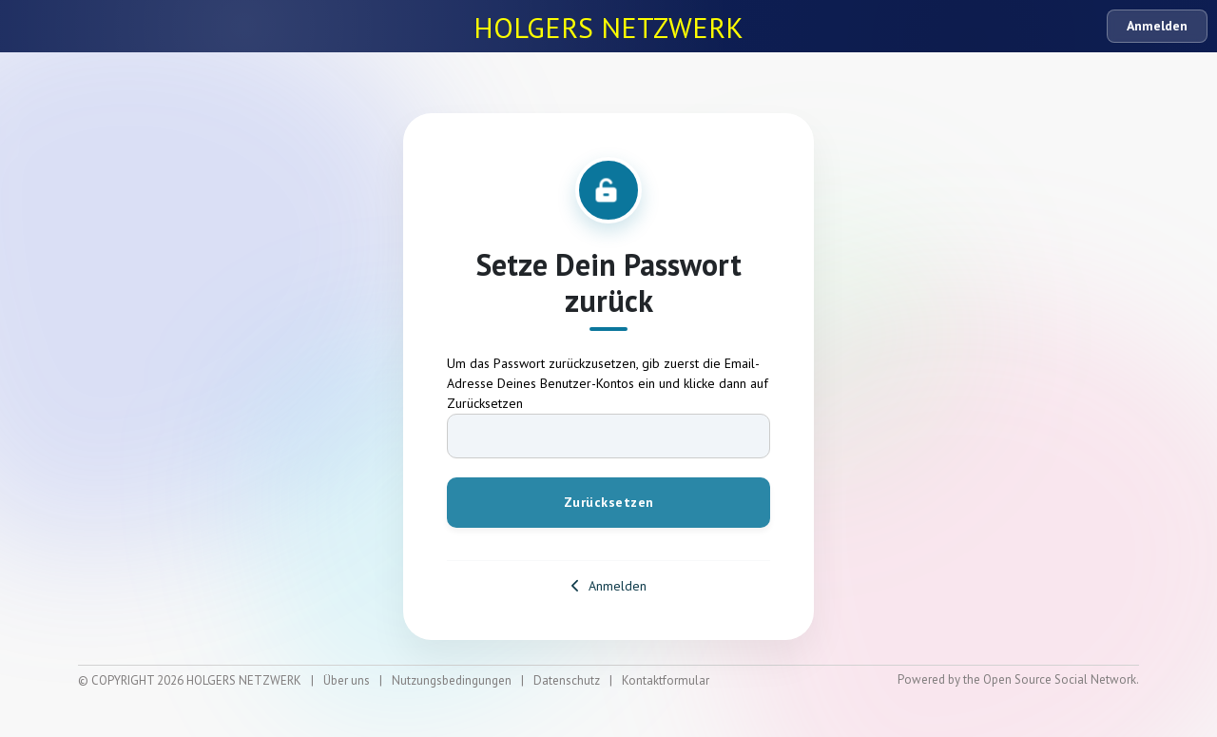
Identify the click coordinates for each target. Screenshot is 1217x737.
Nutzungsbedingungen (452, 680)
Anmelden (1157, 25)
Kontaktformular (665, 680)
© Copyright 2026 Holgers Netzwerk (189, 680)
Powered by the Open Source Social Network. (1018, 679)
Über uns (346, 680)
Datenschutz (566, 680)
